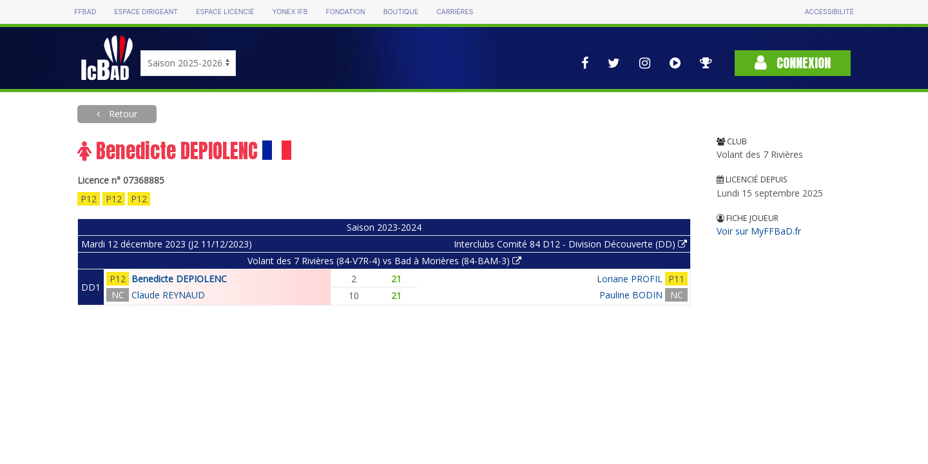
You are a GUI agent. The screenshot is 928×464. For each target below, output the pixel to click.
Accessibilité (828, 12)
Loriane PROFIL (629, 279)
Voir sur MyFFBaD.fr (759, 231)
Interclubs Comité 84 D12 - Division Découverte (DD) (570, 244)
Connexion (793, 63)
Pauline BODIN (630, 295)
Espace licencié (225, 12)
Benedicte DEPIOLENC (179, 279)
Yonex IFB (289, 12)
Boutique (400, 12)
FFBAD (85, 12)
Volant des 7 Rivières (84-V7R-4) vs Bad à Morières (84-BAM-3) (384, 261)
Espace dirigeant (146, 12)
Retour (121, 114)
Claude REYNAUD (168, 295)
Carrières (454, 12)
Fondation (345, 12)
